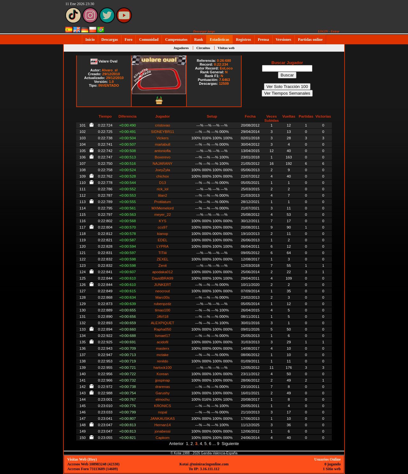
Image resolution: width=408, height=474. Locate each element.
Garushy (163, 393)
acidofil (162, 342)
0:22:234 (221, 64)
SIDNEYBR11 (162, 131)
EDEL (163, 240)
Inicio (90, 39)
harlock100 (162, 367)
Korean (163, 374)
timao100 (162, 310)
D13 (162, 182)
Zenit (162, 265)
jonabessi (162, 431)
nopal (162, 412)
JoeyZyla (162, 170)
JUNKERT (162, 284)
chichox (162, 176)
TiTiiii (162, 253)
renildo (162, 361)
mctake (163, 355)
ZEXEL (162, 259)
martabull (162, 144)
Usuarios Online (327, 459)
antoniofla (163, 151)
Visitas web (226, 48)
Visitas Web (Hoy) (82, 459)
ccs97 (163, 227)
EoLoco (226, 68)
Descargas (109, 39)
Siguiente (230, 443)
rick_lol (162, 189)
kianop (162, 233)
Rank (198, 39)
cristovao (162, 125)
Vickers (163, 138)
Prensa (263, 39)
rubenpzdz (162, 304)
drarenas (162, 386)
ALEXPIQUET (162, 323)
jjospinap (162, 380)
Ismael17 (162, 335)
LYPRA (162, 246)
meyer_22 (162, 214)
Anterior (176, 443)
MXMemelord (162, 208)
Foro (128, 39)
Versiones (283, 39)
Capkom (163, 437)
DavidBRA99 (162, 278)
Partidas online (310, 39)
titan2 (162, 195)
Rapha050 (162, 329)
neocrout (162, 291)
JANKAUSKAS (162, 418)
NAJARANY (162, 163)
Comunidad (148, 39)
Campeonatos (176, 39)
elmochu (163, 399)
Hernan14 (162, 425)
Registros (243, 39)
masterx (162, 348)
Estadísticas (219, 39)
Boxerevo (162, 157)
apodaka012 (162, 272)
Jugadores (181, 48)
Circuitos (203, 48)
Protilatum (162, 202)
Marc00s (163, 297)
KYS (162, 221)
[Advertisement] (365, 140)
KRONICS (162, 406)
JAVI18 (163, 316)
